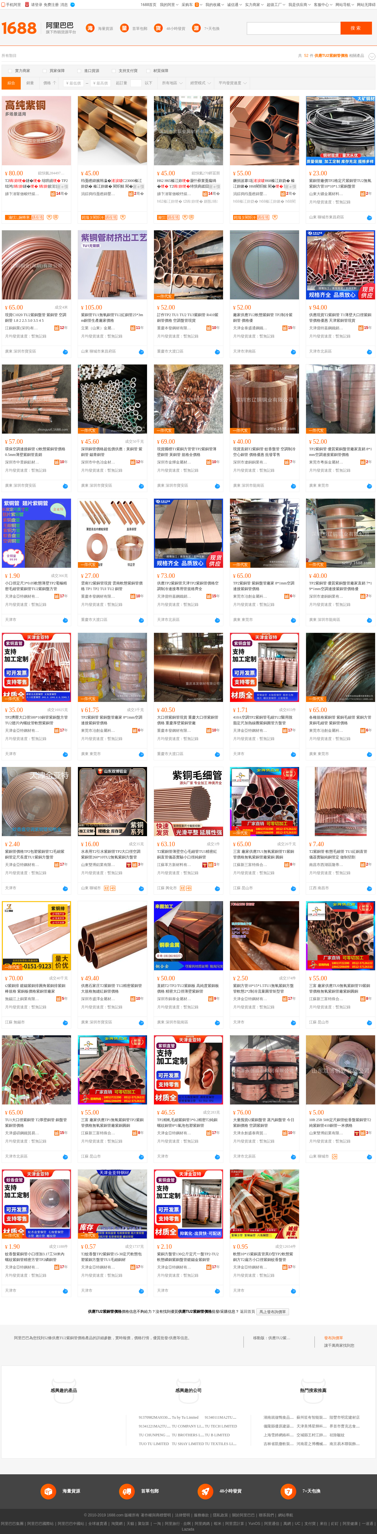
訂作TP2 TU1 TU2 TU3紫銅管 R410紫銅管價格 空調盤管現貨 (187, 318)
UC (297, 1523)
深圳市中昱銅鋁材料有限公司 (22, 462)
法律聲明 (182, 1515)
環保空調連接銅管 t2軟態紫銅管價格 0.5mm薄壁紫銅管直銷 (35, 452)
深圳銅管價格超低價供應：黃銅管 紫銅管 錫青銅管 (111, 452)
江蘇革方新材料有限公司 (174, 865)
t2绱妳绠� (193, 201)
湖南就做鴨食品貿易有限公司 (288, 1417)
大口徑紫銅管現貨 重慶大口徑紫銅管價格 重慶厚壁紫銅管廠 (187, 720)
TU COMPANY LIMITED (192, 1426)
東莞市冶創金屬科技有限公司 (250, 596)
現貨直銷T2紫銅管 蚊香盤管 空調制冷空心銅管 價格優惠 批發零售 (264, 452)
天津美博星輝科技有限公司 (319, 1426)
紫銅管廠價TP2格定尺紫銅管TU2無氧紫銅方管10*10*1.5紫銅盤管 (340, 183)
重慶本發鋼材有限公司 (174, 328)
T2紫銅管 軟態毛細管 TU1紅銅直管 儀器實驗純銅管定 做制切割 (338, 854)
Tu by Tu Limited (185, 1417)
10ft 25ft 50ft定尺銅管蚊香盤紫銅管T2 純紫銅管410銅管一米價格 (340, 1123)
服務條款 (201, 1515)
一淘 (157, 1523)
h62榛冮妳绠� (169, 201)
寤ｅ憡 (62, 186)
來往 (323, 1523)
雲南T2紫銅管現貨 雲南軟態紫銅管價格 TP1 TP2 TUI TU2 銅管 (112, 586)
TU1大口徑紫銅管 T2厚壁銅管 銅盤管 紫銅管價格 (36, 1123)
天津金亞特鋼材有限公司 (22, 596)
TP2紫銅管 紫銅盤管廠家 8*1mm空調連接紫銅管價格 (263, 586)
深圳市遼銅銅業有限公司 (250, 462)
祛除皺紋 (337, 1435)
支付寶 (310, 1523)
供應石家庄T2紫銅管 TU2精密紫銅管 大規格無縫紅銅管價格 (111, 988)
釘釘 (335, 1523)
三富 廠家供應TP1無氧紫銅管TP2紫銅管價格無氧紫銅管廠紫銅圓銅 (112, 1123)
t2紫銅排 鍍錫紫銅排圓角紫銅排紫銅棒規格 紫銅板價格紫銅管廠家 (35, 988)
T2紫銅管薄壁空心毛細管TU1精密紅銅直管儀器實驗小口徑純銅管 (187, 854)
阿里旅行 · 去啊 (178, 1523)
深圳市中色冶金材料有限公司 (98, 462)
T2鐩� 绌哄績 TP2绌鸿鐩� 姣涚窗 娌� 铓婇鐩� (36, 183)
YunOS (254, 1523)
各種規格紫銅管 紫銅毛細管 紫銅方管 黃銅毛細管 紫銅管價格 (340, 720)
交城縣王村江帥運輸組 (315, 1435)
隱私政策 (220, 1515)
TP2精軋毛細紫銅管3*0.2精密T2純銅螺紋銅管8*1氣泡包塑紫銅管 (187, 1123)
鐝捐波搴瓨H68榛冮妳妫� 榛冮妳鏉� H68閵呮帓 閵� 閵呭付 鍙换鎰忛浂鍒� (264, 183)
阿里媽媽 (202, 1523)
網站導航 (285, 1515)
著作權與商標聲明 (156, 1515)
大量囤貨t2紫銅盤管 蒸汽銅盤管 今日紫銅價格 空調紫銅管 (263, 1123)
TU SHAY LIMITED (188, 1444)
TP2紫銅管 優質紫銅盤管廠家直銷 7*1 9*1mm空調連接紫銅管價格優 (340, 586)
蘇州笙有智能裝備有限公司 (319, 1417)
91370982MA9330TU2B (158, 1417)
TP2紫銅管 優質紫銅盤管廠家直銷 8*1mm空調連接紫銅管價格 (340, 452)
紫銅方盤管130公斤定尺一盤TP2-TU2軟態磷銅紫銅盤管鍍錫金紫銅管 (188, 1257)
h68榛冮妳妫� (245, 201)
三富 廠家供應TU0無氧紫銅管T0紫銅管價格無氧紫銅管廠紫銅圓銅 (339, 988)
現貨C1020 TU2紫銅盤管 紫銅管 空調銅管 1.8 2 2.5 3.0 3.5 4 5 (35, 318)
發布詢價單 (333, 1338)
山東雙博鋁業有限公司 (98, 865)
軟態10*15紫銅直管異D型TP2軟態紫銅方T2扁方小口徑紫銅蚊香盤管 (263, 1257)
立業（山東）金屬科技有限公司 (98, 328)
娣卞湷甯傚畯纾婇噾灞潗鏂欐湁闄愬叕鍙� (22, 194)
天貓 (130, 1523)
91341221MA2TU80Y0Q (158, 1426)
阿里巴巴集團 (12, 1523)
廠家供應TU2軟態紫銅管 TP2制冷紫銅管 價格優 (262, 318)
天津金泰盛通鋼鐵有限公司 (250, 328)
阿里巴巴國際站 (40, 1523)
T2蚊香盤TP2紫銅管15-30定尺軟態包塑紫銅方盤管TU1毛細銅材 (111, 1257)
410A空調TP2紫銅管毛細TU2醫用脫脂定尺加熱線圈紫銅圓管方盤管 (262, 720)
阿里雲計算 (234, 1523)
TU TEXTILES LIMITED (225, 1444)
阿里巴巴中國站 (71, 1523)
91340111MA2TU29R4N (224, 1417)
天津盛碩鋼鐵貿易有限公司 (22, 1133)
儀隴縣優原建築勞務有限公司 (288, 1426)
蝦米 (217, 1523)
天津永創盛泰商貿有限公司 (250, 1133)
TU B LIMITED (217, 1435)
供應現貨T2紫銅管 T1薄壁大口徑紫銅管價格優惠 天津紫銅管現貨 (340, 318)
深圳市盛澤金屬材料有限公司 (98, 999)
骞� (62, 193)
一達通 (367, 1523)
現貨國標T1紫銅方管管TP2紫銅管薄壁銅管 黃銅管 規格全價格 (186, 452)
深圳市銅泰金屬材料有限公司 (174, 999)
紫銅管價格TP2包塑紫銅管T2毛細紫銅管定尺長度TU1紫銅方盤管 (34, 854)
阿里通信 (271, 1523)
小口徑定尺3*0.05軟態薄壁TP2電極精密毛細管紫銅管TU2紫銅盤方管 (36, 586)
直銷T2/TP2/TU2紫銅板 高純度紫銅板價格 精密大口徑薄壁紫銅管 (188, 988)
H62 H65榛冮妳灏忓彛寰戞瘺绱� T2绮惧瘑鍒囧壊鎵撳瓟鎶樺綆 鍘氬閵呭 (186, 183)
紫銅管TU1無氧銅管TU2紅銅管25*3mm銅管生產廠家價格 (112, 318)
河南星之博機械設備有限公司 (321, 1444)
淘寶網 (117, 1523)
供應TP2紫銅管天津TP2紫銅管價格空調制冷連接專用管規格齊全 (188, 586)
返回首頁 (247, 1311)
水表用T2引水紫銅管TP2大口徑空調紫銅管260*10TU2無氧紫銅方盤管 (110, 854)
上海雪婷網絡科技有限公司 (286, 1435)
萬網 (287, 1523)
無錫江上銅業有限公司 (22, 999)
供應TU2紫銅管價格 (285, 1338)
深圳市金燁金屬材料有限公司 (174, 462)
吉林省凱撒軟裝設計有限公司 (288, 1444)
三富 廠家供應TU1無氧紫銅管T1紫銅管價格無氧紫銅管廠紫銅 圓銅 (263, 854)
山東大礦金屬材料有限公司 (326, 194)
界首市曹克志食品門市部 (350, 1426)
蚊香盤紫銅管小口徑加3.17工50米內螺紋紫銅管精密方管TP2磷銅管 (34, 1257)
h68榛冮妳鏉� (271, 201)
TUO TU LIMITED (154, 1444)
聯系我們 (266, 1515)
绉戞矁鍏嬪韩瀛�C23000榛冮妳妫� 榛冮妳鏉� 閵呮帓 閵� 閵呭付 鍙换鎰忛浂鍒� (111, 183)
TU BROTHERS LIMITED (193, 1435)
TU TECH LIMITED (221, 1426)
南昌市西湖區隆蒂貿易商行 (326, 865)
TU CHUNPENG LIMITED (160, 1435)
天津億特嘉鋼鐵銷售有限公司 (326, 328)
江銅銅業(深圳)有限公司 (22, 328)
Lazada (188, 1529)
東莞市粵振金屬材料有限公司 (326, 462)
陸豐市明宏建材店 (345, 1417)
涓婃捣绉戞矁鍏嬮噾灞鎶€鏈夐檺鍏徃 (98, 194)
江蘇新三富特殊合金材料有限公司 (250, 865)
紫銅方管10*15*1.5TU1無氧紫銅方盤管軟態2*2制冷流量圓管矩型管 (263, 988)
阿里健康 (350, 1523)
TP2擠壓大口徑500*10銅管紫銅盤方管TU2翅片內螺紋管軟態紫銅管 (36, 720)
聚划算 (143, 1523)
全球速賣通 (97, 1523)
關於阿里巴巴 (243, 1515)
